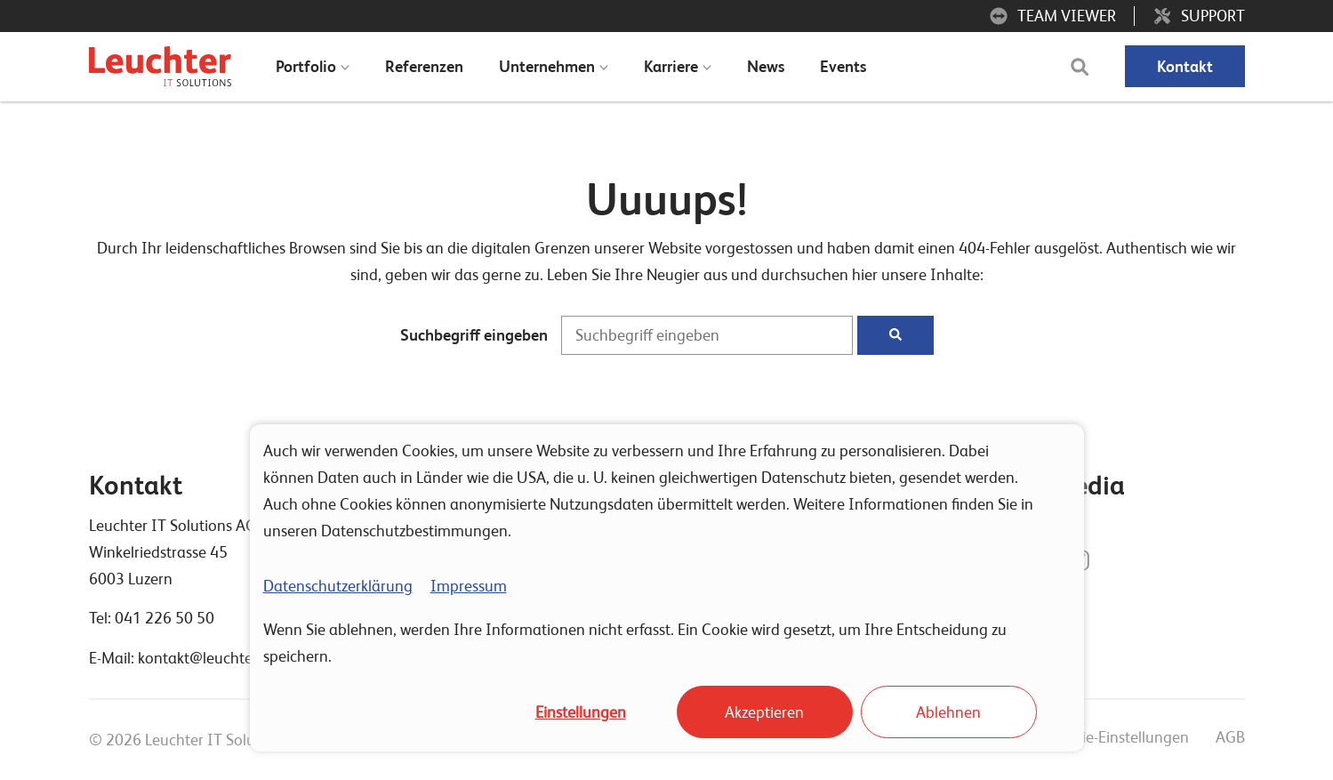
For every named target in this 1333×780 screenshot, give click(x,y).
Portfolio (306, 66)
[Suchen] (895, 336)
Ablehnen (948, 712)
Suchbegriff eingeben (474, 335)
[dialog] (667, 588)
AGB (1230, 737)
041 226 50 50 (164, 617)
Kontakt (1185, 66)
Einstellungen (580, 712)
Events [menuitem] (843, 66)
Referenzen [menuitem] (424, 66)
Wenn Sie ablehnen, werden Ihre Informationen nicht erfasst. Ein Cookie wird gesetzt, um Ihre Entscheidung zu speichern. (635, 642)
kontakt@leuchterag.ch (216, 657)
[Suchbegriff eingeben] (707, 336)
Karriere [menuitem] (671, 66)
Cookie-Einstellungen (1118, 737)
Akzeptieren (764, 712)
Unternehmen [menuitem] (547, 66)
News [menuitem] (765, 66)
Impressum (468, 585)
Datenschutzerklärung (338, 585)
